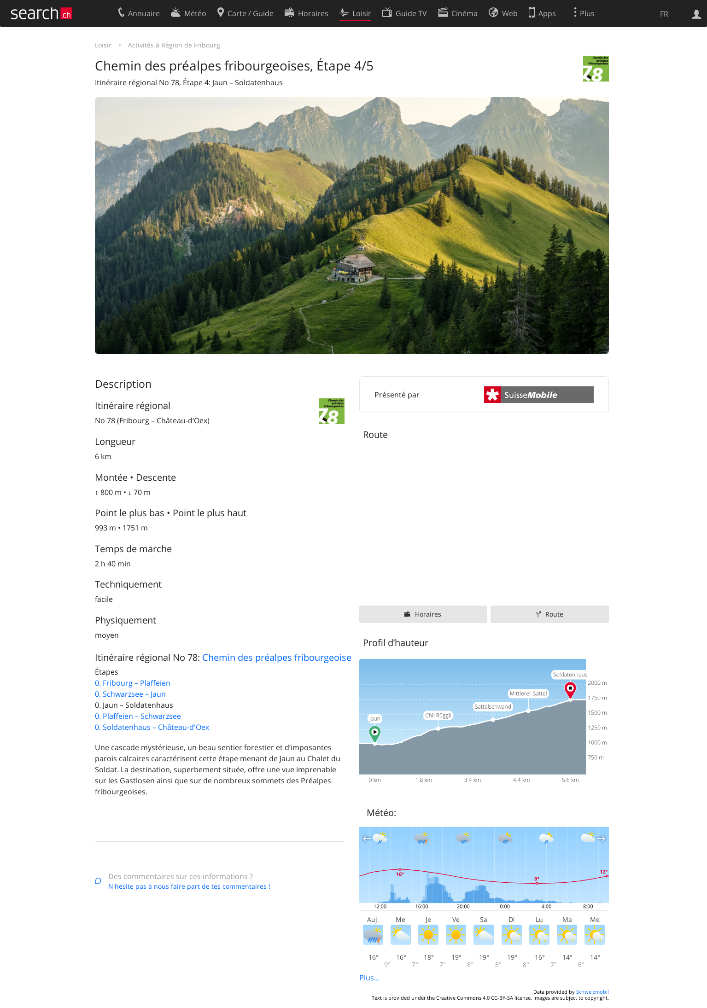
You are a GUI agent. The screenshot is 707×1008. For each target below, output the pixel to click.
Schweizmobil (592, 991)
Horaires (428, 614)
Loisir (103, 45)
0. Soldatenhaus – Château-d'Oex (152, 727)
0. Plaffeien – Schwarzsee (138, 716)
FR (664, 14)
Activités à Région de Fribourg (174, 45)
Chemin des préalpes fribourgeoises (279, 657)
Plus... (369, 978)
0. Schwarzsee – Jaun (130, 694)
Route (554, 614)
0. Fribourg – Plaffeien (132, 683)
